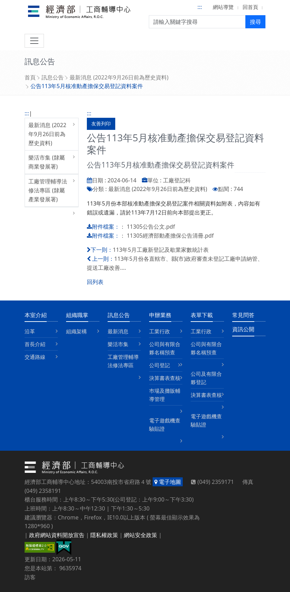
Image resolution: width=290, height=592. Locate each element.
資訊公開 (243, 329)
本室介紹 (36, 315)
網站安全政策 (140, 535)
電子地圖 (167, 482)
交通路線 (35, 356)
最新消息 (118, 331)
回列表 (95, 282)
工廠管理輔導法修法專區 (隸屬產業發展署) (47, 190)
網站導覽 (223, 6)
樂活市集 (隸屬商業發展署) (46, 162)
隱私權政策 (104, 535)
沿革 (30, 331)
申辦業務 (160, 315)
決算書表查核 (164, 377)
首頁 (30, 77)
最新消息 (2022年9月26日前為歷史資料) (119, 77)
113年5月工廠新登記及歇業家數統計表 (161, 250)
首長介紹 (35, 344)
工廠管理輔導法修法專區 (123, 361)
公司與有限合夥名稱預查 (164, 348)
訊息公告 (53, 77)
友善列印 (101, 123)
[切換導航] (34, 41)
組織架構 (76, 331)
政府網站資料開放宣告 (56, 535)
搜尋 (255, 22)
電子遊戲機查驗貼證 (164, 424)
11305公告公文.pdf (151, 226)
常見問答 (243, 315)
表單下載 (202, 315)
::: (200, 7)
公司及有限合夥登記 (206, 377)
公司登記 (159, 365)
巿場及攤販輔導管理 (164, 394)
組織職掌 (77, 315)
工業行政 (159, 331)
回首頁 (250, 6)
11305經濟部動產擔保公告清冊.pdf (170, 235)
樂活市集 (118, 344)
